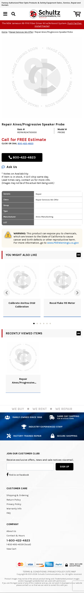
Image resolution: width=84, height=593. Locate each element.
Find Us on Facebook (18, 474)
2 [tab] (37, 323)
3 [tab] (40, 323)
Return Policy (14, 499)
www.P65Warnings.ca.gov (63, 242)
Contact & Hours (16, 535)
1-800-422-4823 (18, 540)
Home (4, 32)
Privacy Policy (14, 504)
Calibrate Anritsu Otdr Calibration (21, 304)
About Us (11, 531)
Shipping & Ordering (17, 495)
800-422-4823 (25, 143)
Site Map (71, 571)
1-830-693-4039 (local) (19, 544)
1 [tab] (34, 323)
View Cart (11, 548)
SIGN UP (64, 466)
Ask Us (9, 167)
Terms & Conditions (34, 571)
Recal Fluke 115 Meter (62, 303)
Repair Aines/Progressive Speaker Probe (23, 380)
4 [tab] (43, 323)
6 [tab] (50, 323)
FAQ (9, 513)
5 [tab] (47, 323)
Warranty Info (14, 508)
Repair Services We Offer (21, 32)
